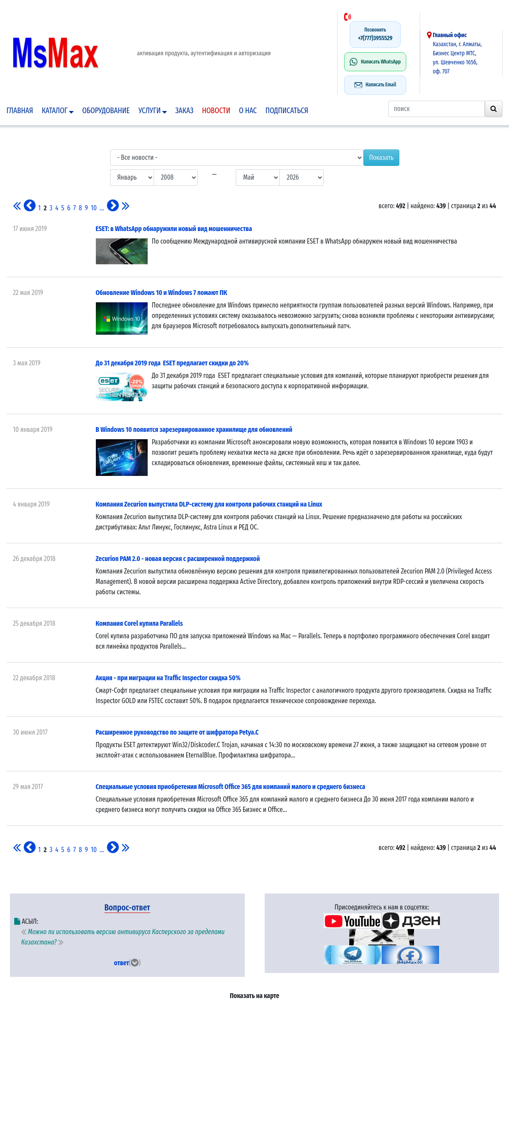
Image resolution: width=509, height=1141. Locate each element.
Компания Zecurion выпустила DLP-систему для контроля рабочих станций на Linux (209, 504)
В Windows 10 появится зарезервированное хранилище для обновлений (194, 429)
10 (94, 208)
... (102, 208)
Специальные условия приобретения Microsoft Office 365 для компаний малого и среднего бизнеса (231, 787)
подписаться (287, 110)
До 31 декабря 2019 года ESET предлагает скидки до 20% (172, 363)
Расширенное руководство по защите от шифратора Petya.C (177, 732)
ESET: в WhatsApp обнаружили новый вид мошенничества (174, 229)
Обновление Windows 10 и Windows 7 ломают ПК (162, 292)
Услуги (153, 110)
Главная (19, 110)
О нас (248, 110)
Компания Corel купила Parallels (139, 623)
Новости (216, 110)
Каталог (58, 110)
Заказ (184, 110)
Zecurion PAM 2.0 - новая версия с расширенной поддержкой (178, 559)
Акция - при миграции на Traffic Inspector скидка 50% (168, 678)
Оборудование (106, 110)
